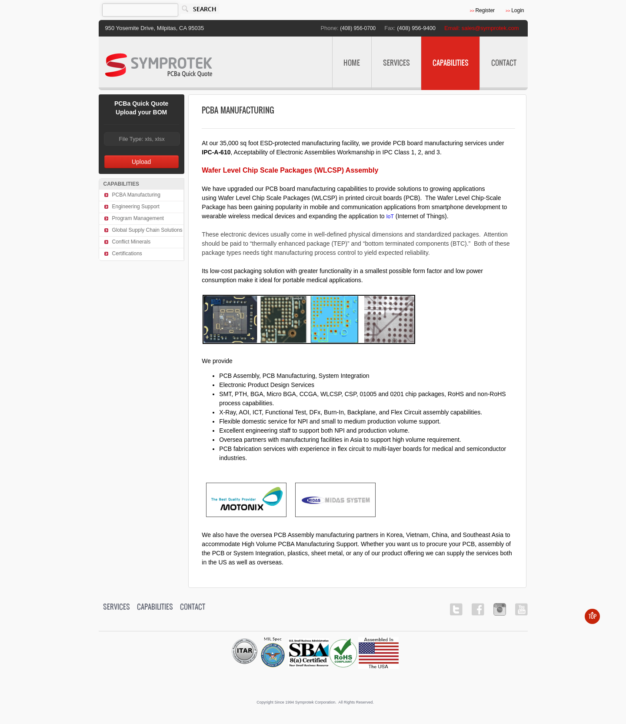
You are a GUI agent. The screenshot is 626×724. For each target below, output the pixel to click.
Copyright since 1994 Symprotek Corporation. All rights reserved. (315, 702)
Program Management (138, 218)
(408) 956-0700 (358, 28)
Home (351, 63)
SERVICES (399, 56)
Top (592, 617)
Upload (141, 161)
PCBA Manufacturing (136, 195)
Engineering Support (136, 207)
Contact (503, 63)
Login (515, 10)
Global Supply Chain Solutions (147, 230)
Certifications (127, 253)
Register (482, 10)
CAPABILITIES (454, 56)
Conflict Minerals (131, 242)
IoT (390, 217)
